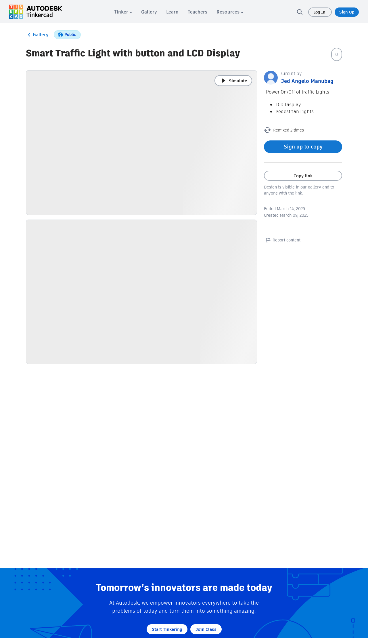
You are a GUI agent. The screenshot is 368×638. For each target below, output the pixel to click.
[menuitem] (123, 11)
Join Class (205, 629)
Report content (282, 240)
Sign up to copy (303, 146)
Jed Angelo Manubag (307, 81)
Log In (320, 12)
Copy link (303, 176)
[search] (299, 11)
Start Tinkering (167, 629)
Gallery (37, 34)
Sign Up (346, 12)
